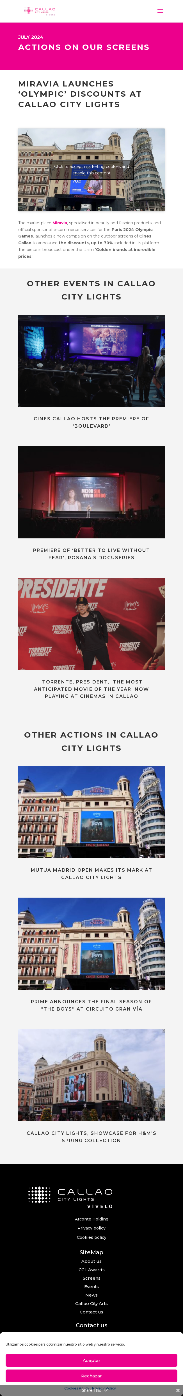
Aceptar (91, 1360)
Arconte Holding (91, 1219)
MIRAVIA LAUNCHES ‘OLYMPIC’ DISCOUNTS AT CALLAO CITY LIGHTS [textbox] (80, 94)
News (91, 1295)
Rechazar (91, 1376)
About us (91, 1261)
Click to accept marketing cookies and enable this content (91, 170)
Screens (91, 1278)
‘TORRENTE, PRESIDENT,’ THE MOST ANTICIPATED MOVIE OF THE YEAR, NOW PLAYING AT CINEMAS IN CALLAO (91, 689)
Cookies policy (91, 1237)
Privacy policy (91, 1228)
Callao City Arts (91, 1303)
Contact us (91, 1312)
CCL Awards (92, 1269)
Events (91, 1286)
